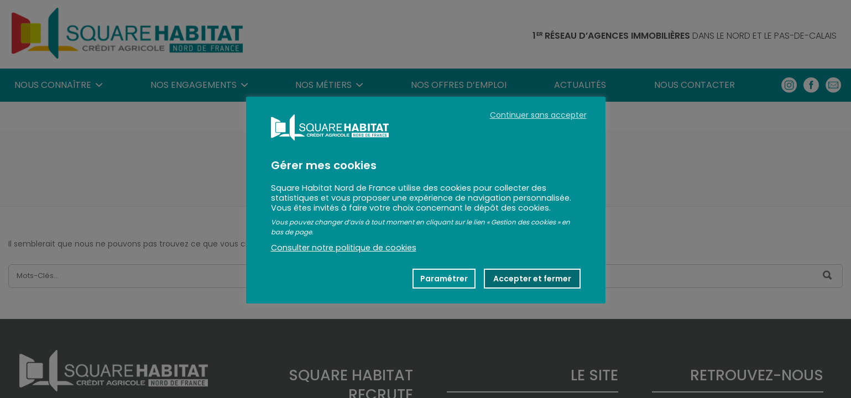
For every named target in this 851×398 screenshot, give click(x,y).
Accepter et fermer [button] (532, 278)
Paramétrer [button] (444, 278)
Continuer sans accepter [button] (538, 115)
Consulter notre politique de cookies (343, 248)
